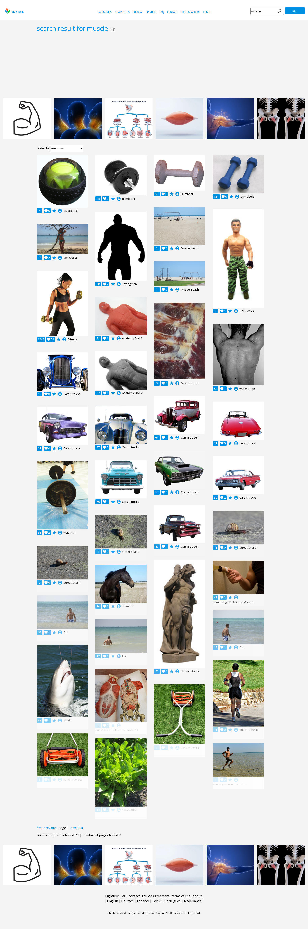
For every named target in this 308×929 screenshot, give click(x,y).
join (294, 11)
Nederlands (192, 901)
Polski (156, 901)
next (73, 828)
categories (105, 12)
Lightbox (112, 896)
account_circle (60, 210)
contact (172, 12)
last (80, 828)
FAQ (161, 12)
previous (50, 828)
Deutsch (127, 901)
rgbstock (14, 11)
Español (143, 901)
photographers (190, 12)
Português (173, 901)
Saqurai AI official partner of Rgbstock (178, 913)
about (197, 896)
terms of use (181, 896)
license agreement (155, 896)
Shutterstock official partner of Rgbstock (131, 913)
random (151, 12)
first (40, 828)
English (112, 901)
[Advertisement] (154, 65)
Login (206, 12)
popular (138, 12)
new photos (122, 12)
